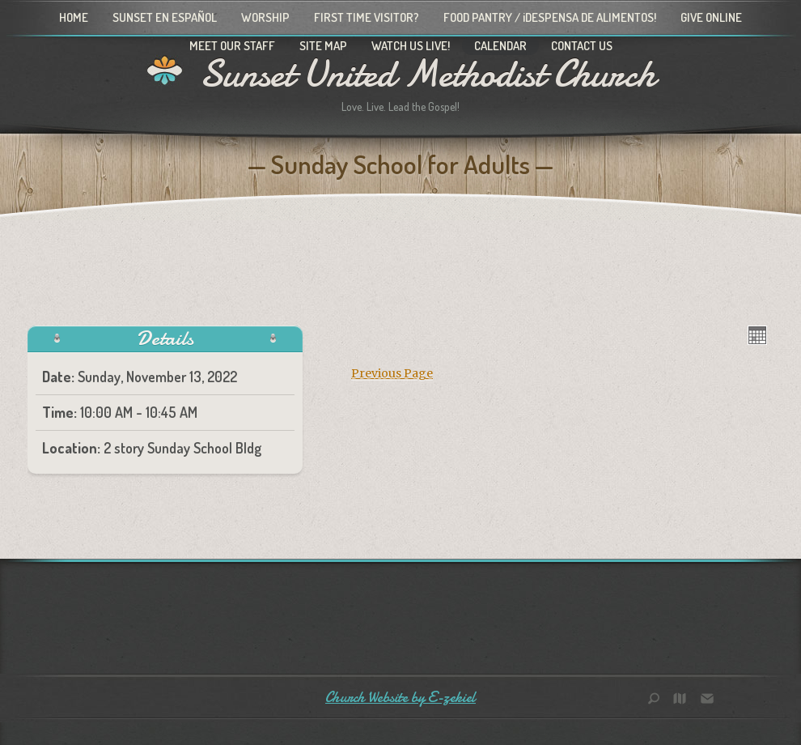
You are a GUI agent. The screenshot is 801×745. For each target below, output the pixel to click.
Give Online (711, 17)
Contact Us (581, 45)
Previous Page (392, 373)
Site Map (323, 45)
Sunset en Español (164, 17)
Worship (265, 17)
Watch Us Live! (410, 45)
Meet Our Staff (232, 45)
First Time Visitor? (366, 17)
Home (73, 17)
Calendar (500, 45)
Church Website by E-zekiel (400, 698)
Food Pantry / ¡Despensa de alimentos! (549, 17)
